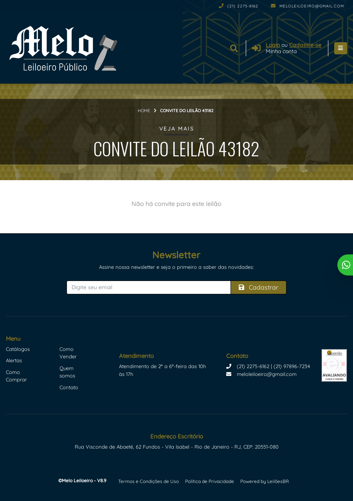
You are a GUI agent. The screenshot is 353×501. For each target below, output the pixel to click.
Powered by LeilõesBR (264, 481)
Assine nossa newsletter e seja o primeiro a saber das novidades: (176, 267)
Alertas (14, 360)
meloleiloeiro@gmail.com (307, 6)
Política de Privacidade (209, 481)
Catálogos (18, 349)
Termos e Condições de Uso (148, 481)
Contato (68, 387)
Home (144, 110)
